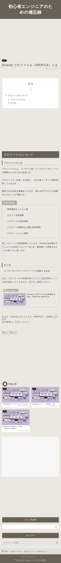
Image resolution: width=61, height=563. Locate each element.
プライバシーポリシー (28, 557)
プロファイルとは (17, 99)
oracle (6, 333)
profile (14, 333)
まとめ (13, 103)
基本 (4, 60)
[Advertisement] (30, 37)
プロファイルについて (18, 95)
